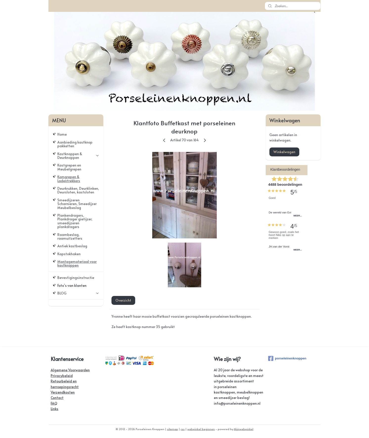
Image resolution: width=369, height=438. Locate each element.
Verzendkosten (63, 392)
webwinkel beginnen (201, 429)
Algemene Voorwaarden (70, 370)
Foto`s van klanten (72, 285)
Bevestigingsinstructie (75, 277)
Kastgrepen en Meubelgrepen (69, 167)
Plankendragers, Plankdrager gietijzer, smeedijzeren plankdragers (74, 221)
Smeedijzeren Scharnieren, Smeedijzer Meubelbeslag (77, 204)
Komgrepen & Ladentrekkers (68, 178)
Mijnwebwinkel (243, 429)
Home (62, 134)
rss (183, 429)
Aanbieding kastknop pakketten (74, 144)
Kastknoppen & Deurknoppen (78, 155)
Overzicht (123, 300)
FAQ (54, 403)
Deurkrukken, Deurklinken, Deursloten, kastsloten (78, 190)
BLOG (78, 293)
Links (54, 408)
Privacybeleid (62, 375)
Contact (57, 397)
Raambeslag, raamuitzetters (69, 236)
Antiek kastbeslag (72, 246)
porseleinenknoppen (287, 358)
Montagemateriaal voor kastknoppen (77, 263)
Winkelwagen (284, 151)
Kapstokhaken (69, 253)
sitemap (172, 429)
